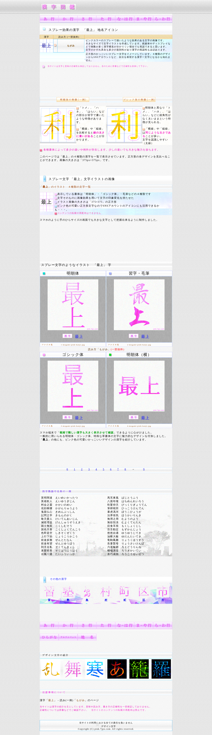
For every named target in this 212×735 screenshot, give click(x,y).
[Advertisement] (90, 81)
